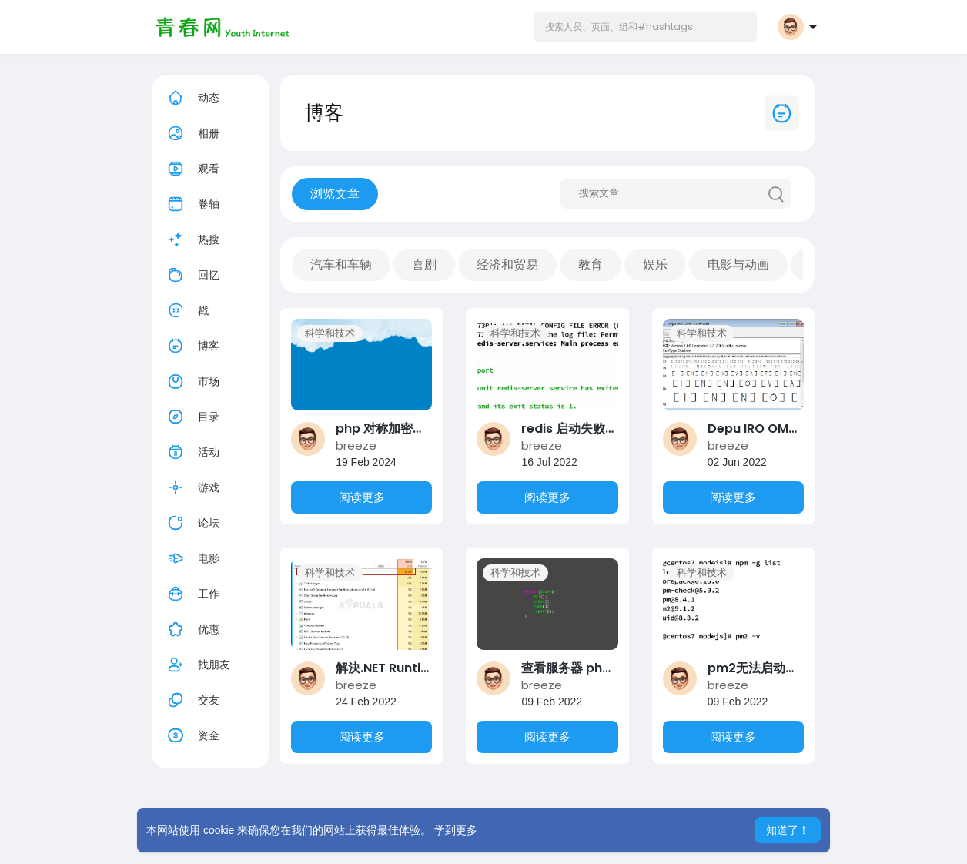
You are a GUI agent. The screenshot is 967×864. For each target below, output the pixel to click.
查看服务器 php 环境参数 (592, 668)
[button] (645, 27)
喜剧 (424, 264)
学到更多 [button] (455, 830)
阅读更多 (362, 497)
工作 (191, 593)
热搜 (191, 239)
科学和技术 (330, 333)
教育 (590, 264)
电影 (191, 558)
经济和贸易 (507, 264)
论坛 (191, 522)
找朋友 (197, 664)
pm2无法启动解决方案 (771, 668)
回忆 (191, 274)
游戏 (191, 487)
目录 (191, 416)
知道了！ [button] (787, 830)
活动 (191, 452)
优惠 (191, 629)
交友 (191, 700)
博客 (191, 345)
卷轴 (191, 204)
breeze (356, 445)
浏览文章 (335, 194)
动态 (191, 97)
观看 (191, 168)
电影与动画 (738, 264)
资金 (191, 735)
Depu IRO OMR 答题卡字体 (784, 428)
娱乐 (655, 264)
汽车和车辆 (341, 264)
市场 (191, 381)
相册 (191, 133)
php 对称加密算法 (386, 428)
